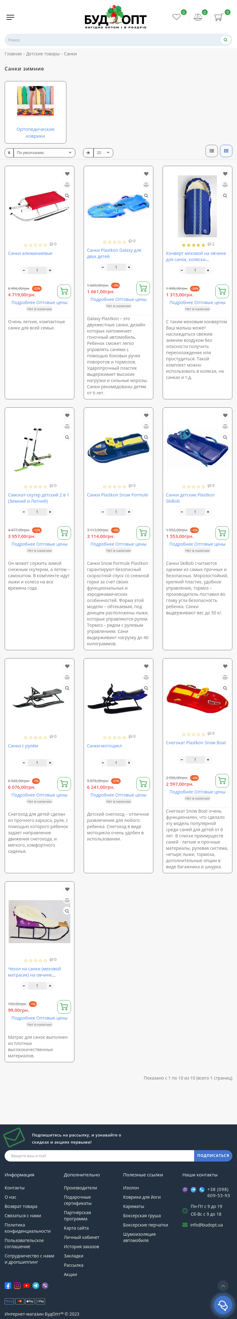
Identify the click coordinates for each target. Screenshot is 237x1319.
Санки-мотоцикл (104, 746)
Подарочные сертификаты (78, 1200)
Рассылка (73, 1265)
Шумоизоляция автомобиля (139, 1237)
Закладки (73, 1256)
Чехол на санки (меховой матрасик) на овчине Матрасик (34, 975)
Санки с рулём (23, 746)
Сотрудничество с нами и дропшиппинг (29, 1259)
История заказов (81, 1246)
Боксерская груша (142, 1215)
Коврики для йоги (142, 1197)
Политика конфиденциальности (28, 1228)
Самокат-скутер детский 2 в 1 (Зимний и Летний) (38, 498)
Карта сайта (76, 1228)
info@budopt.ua (206, 1225)
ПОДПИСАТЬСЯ (213, 1155)
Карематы (133, 1206)
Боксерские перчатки (145, 1225)
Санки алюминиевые (30, 253)
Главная (13, 54)
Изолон (131, 1188)
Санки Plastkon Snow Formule (117, 495)
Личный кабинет (81, 1237)
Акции (70, 1274)
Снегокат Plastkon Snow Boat (196, 742)
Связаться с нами (23, 1215)
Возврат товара (21, 1206)
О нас (10, 1197)
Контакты (15, 1188)
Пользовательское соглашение (24, 1243)
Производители (80, 1188)
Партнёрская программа (77, 1215)
